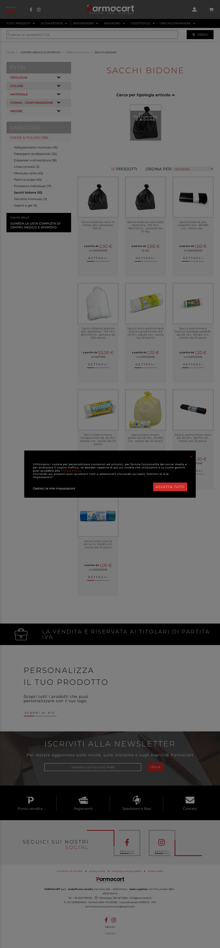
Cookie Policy (71, 470)
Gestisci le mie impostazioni (54, 488)
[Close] (191, 457)
